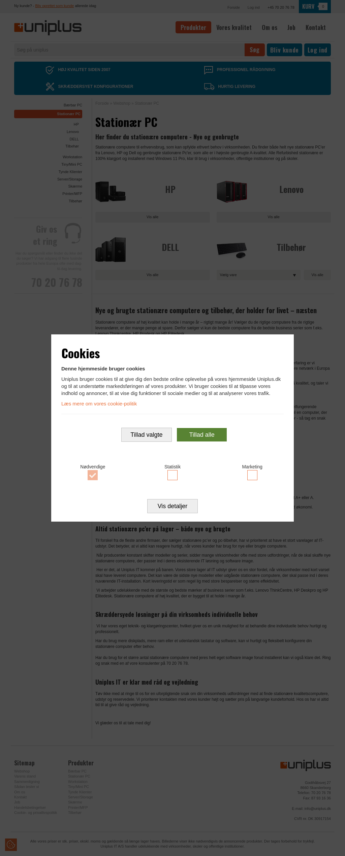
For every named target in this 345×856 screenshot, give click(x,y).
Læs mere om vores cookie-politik (99, 403)
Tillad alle (201, 434)
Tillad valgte (146, 434)
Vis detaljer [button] (173, 506)
